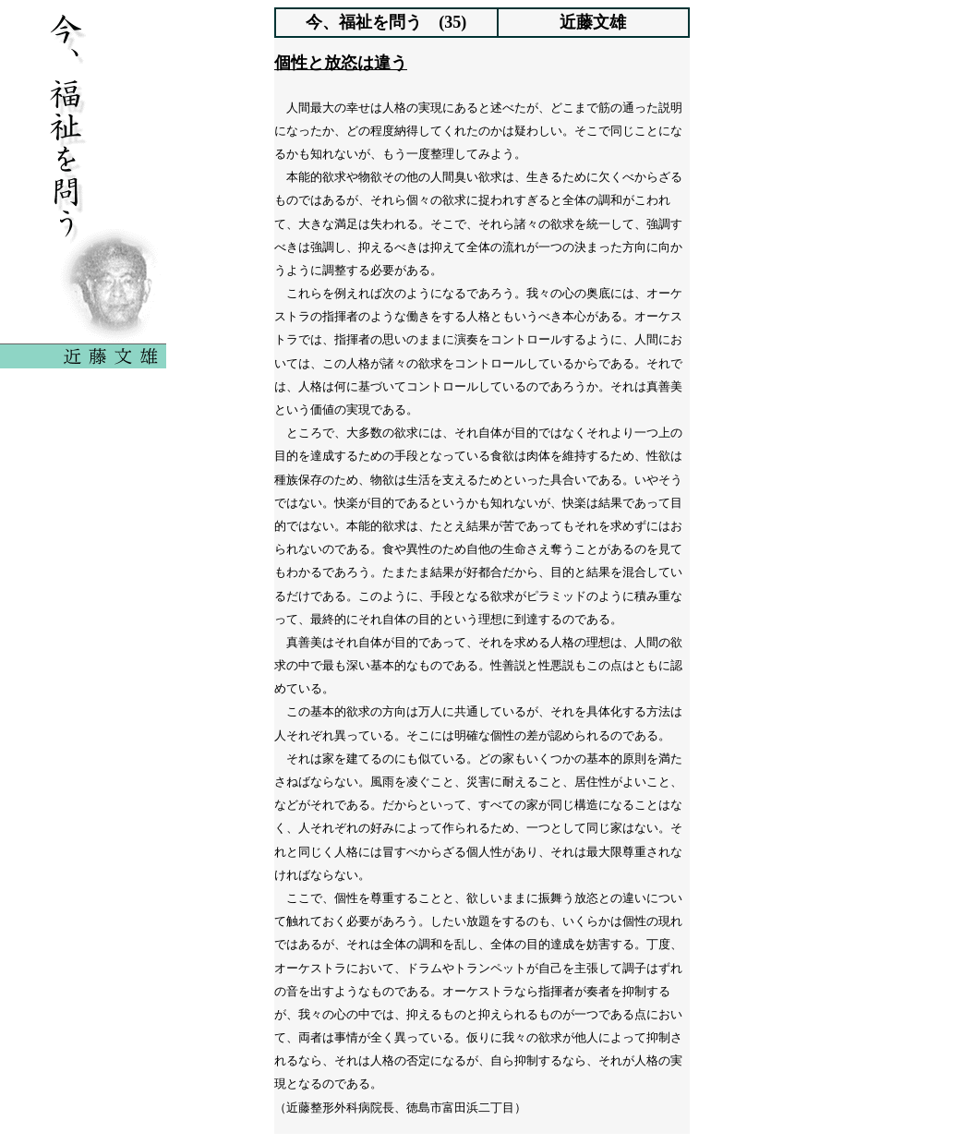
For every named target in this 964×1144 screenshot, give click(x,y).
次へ (559, 1118)
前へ (404, 1118)
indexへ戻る (482, 1118)
